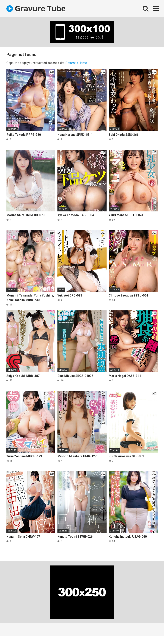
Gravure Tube (36, 8)
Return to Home (76, 63)
